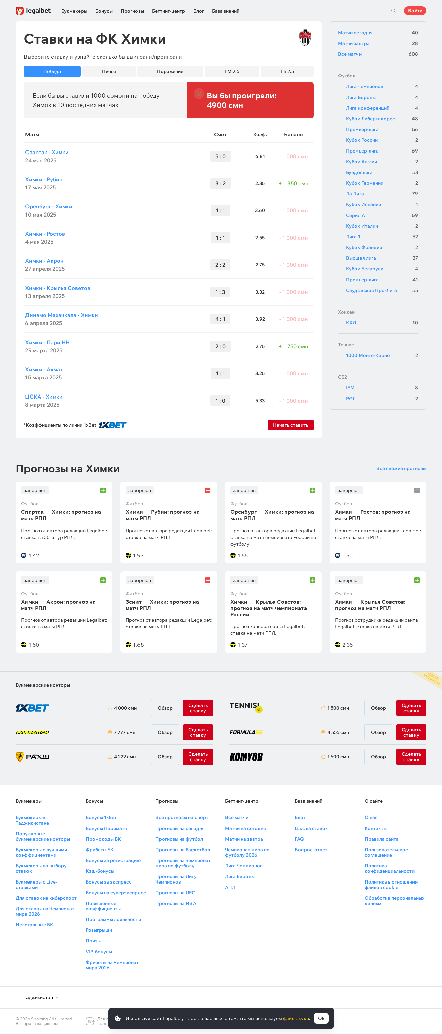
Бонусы (104, 11)
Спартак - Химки (47, 152)
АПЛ (230, 887)
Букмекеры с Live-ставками (36, 884)
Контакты (376, 828)
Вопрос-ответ (311, 850)
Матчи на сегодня (245, 828)
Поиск (393, 10)
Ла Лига (382, 193)
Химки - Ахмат (44, 369)
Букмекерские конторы (43, 685)
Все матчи (378, 54)
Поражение (170, 71)
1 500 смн (338, 708)
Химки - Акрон (44, 260)
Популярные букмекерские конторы (43, 836)
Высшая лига (382, 258)
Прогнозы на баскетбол (182, 850)
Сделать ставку (198, 757)
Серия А (382, 215)
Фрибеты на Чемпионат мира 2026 (112, 965)
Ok (321, 1018)
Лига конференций (382, 108)
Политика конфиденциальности (390, 868)
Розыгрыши (99, 930)
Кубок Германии (382, 183)
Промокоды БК (103, 839)
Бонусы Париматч (106, 828)
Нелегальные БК (34, 925)
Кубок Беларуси (382, 268)
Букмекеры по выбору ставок (41, 868)
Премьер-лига (382, 129)
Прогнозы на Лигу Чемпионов (176, 879)
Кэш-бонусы (100, 871)
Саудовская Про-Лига (382, 290)
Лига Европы (382, 97)
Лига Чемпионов (244, 866)
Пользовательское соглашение (386, 852)
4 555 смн (338, 732)
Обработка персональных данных (394, 900)
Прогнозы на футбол (179, 839)
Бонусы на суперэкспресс (116, 893)
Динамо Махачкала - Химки (61, 315)
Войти (415, 11)
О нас (371, 817)
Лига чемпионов (382, 86)
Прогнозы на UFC (175, 893)
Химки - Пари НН (47, 342)
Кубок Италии (382, 226)
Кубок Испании (382, 204)
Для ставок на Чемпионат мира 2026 (45, 911)
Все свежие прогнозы (401, 468)
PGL (382, 398)
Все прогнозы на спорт (181, 817)
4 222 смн (125, 756)
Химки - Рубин (44, 179)
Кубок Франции (382, 247)
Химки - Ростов (45, 233)
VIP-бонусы (99, 952)
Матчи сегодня (378, 32)
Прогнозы (132, 11)
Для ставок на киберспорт (46, 898)
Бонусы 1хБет (101, 817)
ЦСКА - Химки (44, 396)
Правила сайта (382, 839)
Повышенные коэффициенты (103, 906)
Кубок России (382, 140)
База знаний (225, 11)
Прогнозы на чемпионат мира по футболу (183, 863)
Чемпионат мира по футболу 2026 (247, 852)
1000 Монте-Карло (382, 355)
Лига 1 (382, 236)
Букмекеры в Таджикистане (32, 820)
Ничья (109, 71)
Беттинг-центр (168, 11)
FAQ (299, 839)
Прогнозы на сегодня (180, 828)
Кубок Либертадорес (382, 118)
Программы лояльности (113, 919)
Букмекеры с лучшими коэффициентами (41, 852)
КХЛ (382, 322)
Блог (198, 11)
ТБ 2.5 (287, 71)
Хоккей (346, 312)
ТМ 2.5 (231, 71)
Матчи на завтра (244, 839)
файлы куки (296, 1018)
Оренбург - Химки (48, 206)
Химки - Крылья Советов (57, 288)
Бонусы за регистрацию (113, 860)
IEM (382, 387)
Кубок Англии (382, 161)
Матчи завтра (378, 43)
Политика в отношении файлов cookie (391, 884)
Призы (93, 941)
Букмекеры (74, 11)
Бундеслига (382, 172)
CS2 (342, 377)
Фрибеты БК (100, 850)
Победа (52, 71)
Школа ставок (311, 828)
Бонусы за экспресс (109, 882)
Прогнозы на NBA (175, 903)
